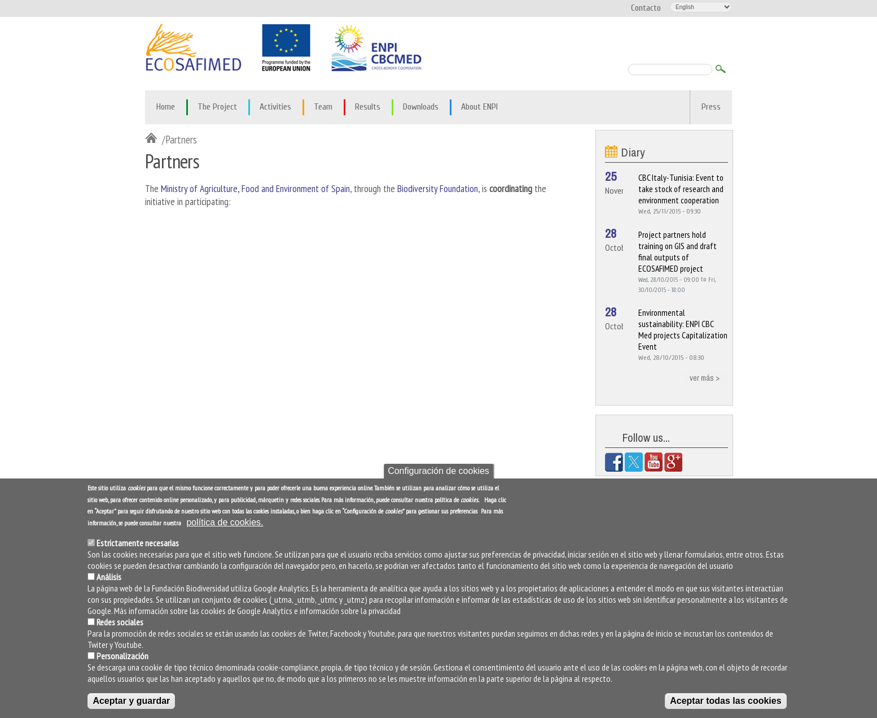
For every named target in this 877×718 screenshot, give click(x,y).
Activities (275, 107)
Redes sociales (120, 623)
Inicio (153, 139)
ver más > (705, 377)
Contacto (646, 8)
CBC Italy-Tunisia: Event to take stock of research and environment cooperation (680, 189)
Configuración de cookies (438, 472)
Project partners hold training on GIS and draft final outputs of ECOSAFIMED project (677, 251)
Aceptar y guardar (131, 702)
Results (367, 107)
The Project (217, 107)
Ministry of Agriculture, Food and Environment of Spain (255, 188)
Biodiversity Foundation (437, 188)
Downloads (420, 107)
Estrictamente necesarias (138, 544)
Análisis (109, 578)
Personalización (122, 657)
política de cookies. (224, 524)
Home (165, 107)
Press (711, 107)
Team (323, 107)
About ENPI (479, 107)
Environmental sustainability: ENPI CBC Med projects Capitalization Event (682, 329)
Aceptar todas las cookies (725, 702)
